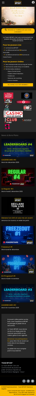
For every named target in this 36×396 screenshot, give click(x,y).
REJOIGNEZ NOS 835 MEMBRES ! (18, 85)
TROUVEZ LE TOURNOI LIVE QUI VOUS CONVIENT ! (18, 31)
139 (20, 50)
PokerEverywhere (11, 387)
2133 (20, 55)
